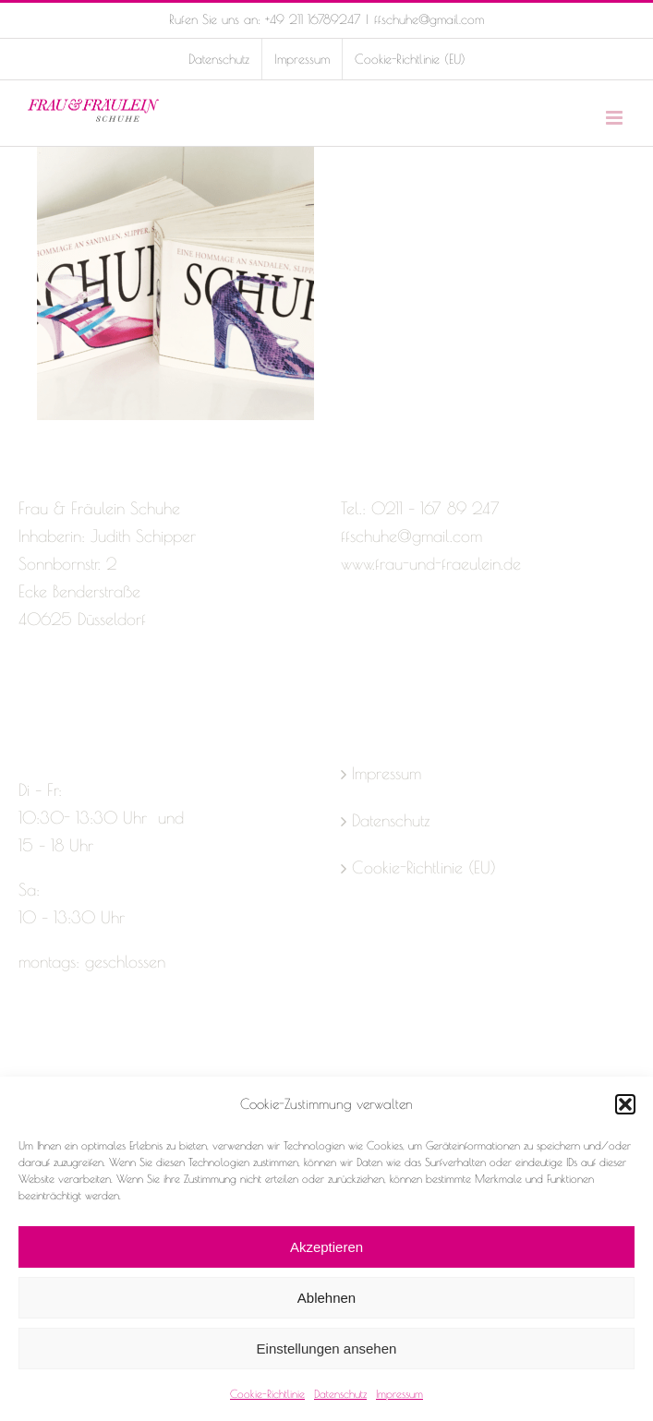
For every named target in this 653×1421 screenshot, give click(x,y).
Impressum (399, 1393)
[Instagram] (59, 692)
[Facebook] (26, 692)
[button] (625, 1104)
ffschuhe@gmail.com (429, 19)
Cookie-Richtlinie (267, 1393)
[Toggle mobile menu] (615, 117)
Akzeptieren (326, 1247)
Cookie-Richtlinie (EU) (424, 867)
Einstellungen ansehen (327, 1348)
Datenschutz (340, 1393)
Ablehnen (326, 1298)
